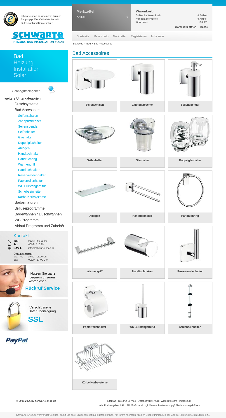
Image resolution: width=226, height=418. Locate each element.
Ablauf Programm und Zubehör (39, 226)
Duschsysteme (26, 104)
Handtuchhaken (142, 271)
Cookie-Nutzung (180, 414)
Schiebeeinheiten (190, 327)
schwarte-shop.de (30, 16)
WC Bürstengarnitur (142, 327)
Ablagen (94, 215)
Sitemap (111, 400)
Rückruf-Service (127, 400)
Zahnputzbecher (142, 104)
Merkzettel (119, 36)
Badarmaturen (26, 202)
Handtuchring (190, 215)
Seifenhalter (95, 160)
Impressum (185, 400)
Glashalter (142, 160)
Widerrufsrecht (169, 400)
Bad (18, 56)
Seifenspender (190, 104)
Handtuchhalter (142, 215)
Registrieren (139, 36)
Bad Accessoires (28, 110)
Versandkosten (157, 405)
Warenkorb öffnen (185, 27)
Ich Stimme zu (201, 414)
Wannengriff (95, 271)
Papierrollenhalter (94, 327)
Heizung (23, 62)
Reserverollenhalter (190, 271)
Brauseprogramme (30, 208)
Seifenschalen (95, 104)
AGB (156, 400)
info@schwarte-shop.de (41, 248)
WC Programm (27, 220)
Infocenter (157, 36)
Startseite (83, 36)
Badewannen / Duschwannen (38, 214)
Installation (27, 69)
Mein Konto (101, 36)
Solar (20, 75)
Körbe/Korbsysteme (95, 382)
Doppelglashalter (190, 160)
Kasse (204, 27)
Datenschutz (145, 400)
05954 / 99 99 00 (37, 240)
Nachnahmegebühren (188, 405)
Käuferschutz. (45, 23)
